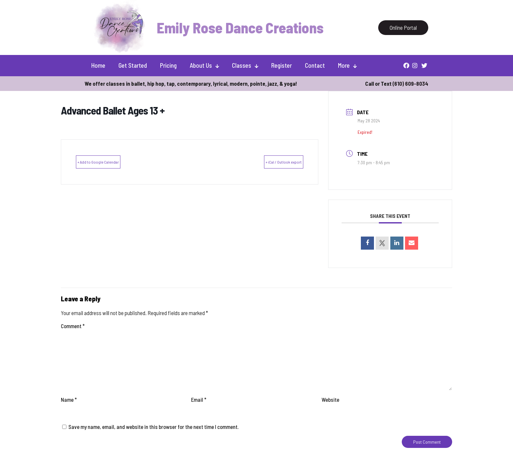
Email (198, 399)
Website (330, 399)
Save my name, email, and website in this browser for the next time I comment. (153, 426)
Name (69, 399)
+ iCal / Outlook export (273, 162)
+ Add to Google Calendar (108, 162)
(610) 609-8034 (410, 83)
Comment (73, 326)
